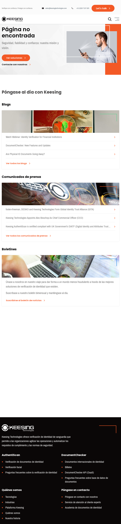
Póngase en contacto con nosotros (80, 498)
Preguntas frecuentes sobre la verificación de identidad (29, 478)
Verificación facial (12, 473)
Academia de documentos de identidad (82, 508)
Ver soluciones (15, 67)
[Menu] (116, 19)
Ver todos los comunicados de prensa (29, 298)
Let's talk (101, 8)
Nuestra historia (12, 518)
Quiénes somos (12, 513)
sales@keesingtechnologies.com (56, 8)
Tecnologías (10, 498)
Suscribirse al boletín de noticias (25, 383)
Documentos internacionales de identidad (83, 467)
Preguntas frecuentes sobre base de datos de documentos (90, 483)
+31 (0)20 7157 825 (82, 8)
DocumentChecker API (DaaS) (78, 478)
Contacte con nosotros (16, 74)
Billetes (68, 473)
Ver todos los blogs (17, 204)
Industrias (9, 503)
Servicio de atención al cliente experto (81, 503)
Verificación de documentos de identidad (22, 467)
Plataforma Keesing (13, 508)
